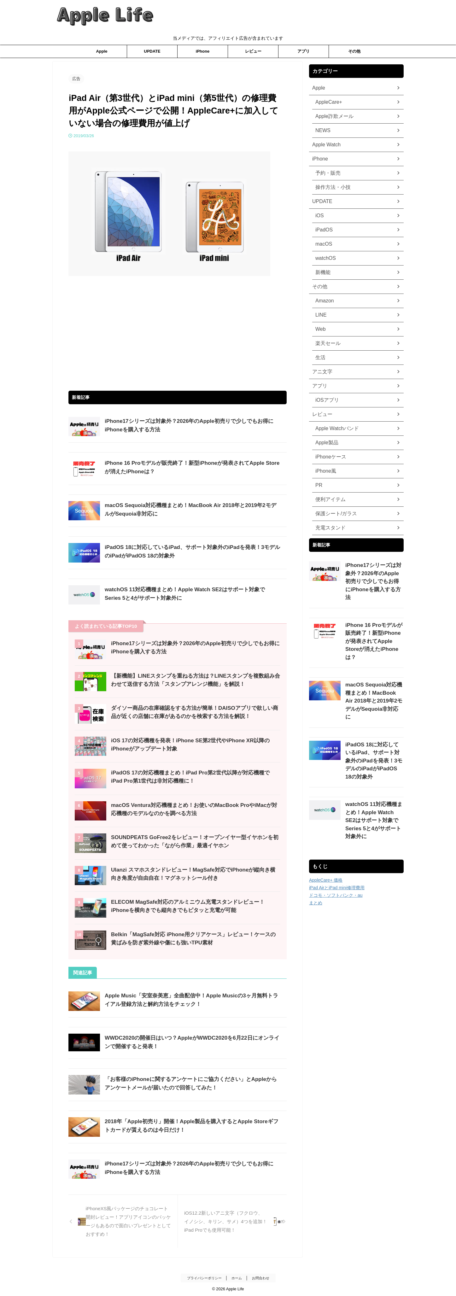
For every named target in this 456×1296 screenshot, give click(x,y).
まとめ (315, 843)
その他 (354, 51)
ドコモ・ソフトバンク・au (336, 835)
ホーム (237, 1276)
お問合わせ (262, 1276)
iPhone (202, 51)
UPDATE (152, 51)
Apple (101, 51)
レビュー (253, 51)
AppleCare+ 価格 (325, 820)
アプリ (303, 51)
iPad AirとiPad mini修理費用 (337, 828)
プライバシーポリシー (203, 1276)
